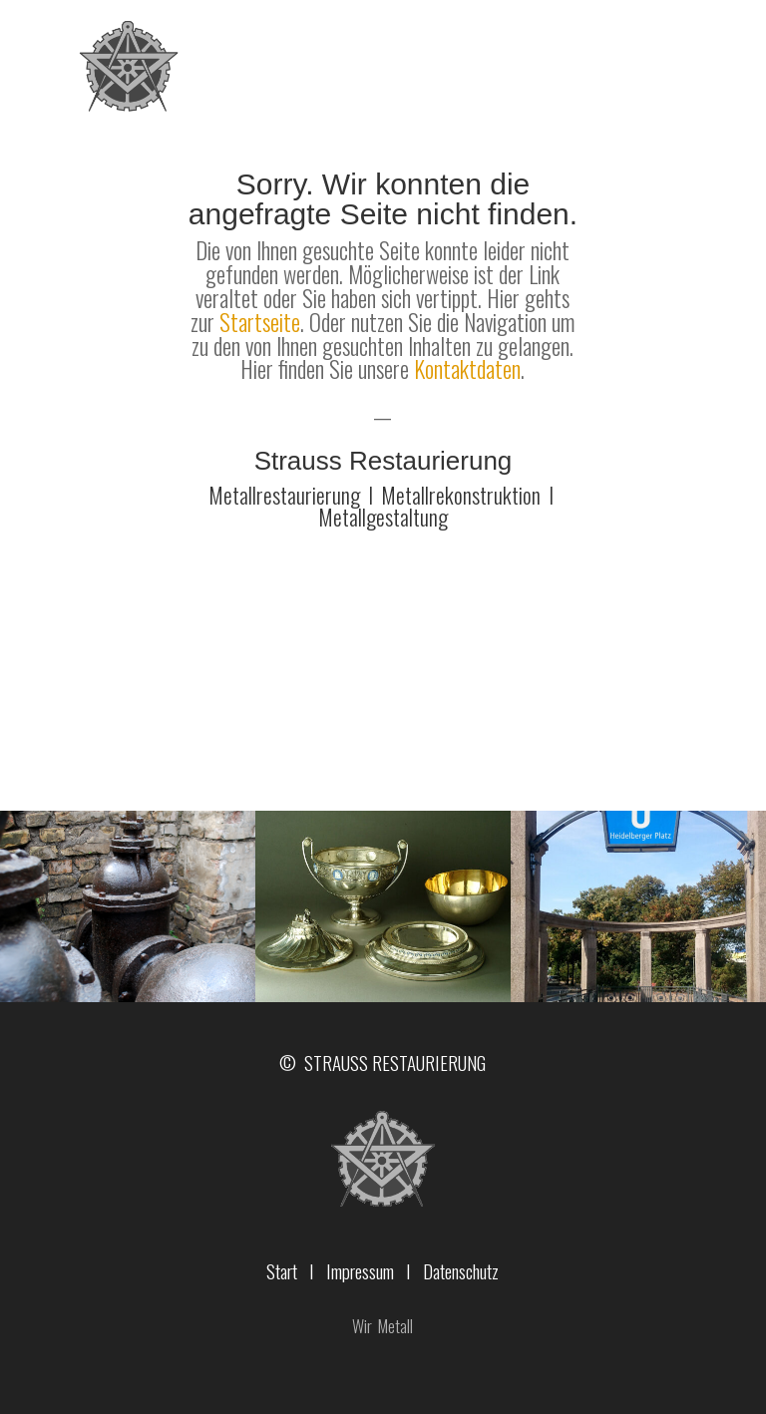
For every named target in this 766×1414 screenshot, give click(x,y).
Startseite (259, 322)
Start (281, 1270)
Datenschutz (461, 1270)
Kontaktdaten (467, 369)
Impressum (360, 1270)
